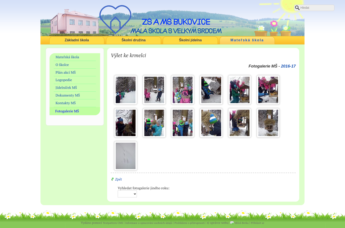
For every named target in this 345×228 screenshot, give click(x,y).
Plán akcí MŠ (66, 72)
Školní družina (134, 40)
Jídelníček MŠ (66, 87)
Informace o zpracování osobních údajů (148, 223)
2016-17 (288, 66)
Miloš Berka (242, 223)
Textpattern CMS (113, 223)
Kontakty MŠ (66, 102)
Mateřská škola (247, 40)
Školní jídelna (190, 40)
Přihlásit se (257, 223)
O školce (62, 64)
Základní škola (77, 40)
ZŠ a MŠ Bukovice (176, 22)
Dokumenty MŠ (68, 95)
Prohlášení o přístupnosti (189, 223)
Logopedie (64, 79)
